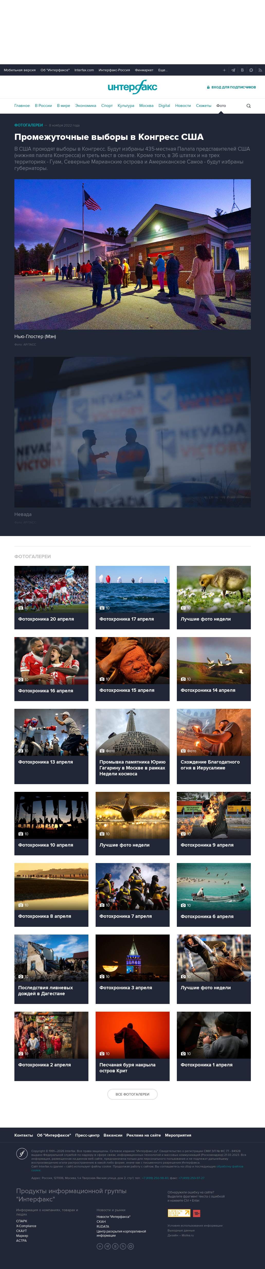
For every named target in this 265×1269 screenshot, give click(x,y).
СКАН (101, 1222)
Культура (126, 105)
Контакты (23, 1135)
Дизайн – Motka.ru (181, 1235)
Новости (183, 105)
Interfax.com (84, 70)
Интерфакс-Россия (114, 70)
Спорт (107, 105)
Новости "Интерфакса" (113, 1217)
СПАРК (21, 1221)
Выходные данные (181, 1230)
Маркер (22, 1236)
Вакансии (113, 1135)
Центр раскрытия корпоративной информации (121, 1233)
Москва (146, 105)
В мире (63, 105)
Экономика (85, 105)
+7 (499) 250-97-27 (191, 1178)
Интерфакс (132, 87)
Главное (22, 105)
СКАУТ (21, 1231)
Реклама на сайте (143, 1135)
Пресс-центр (87, 1135)
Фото (221, 105)
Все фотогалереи (132, 1094)
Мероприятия (178, 1135)
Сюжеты (203, 105)
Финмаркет (144, 70)
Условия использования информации (195, 1226)
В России (43, 105)
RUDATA (103, 1227)
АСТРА (21, 1241)
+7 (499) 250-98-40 (155, 1178)
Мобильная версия (20, 70)
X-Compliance (26, 1226)
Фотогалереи (28, 125)
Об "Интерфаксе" (55, 70)
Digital (164, 105)
